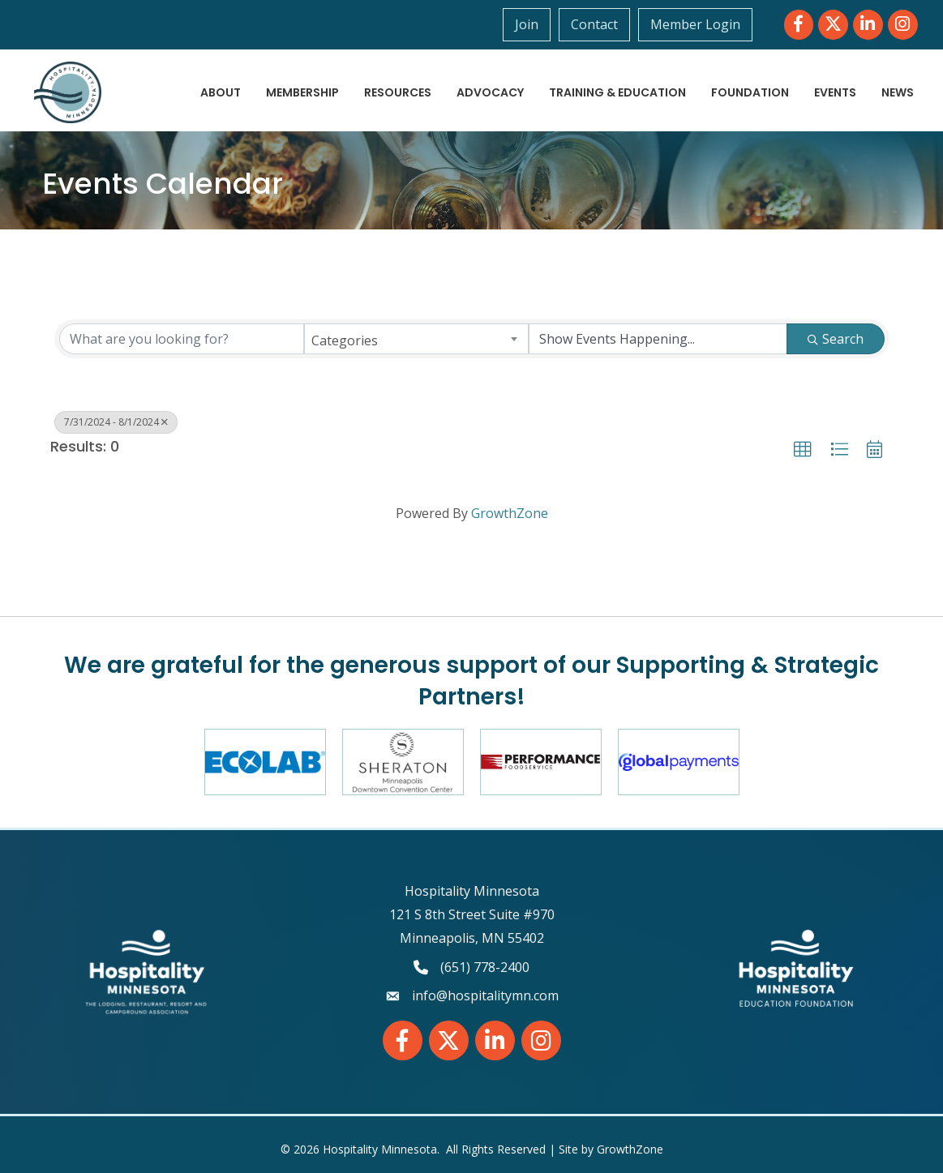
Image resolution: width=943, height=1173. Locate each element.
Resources (397, 92)
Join (526, 24)
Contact (594, 24)
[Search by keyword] (182, 338)
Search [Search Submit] (836, 339)
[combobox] (416, 338)
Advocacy (490, 92)
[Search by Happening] (658, 338)
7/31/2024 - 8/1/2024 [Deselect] (116, 422)
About (220, 92)
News (897, 92)
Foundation (750, 92)
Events (835, 92)
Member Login (695, 24)
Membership (302, 92)
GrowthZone (509, 513)
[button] (803, 450)
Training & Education (617, 92)
